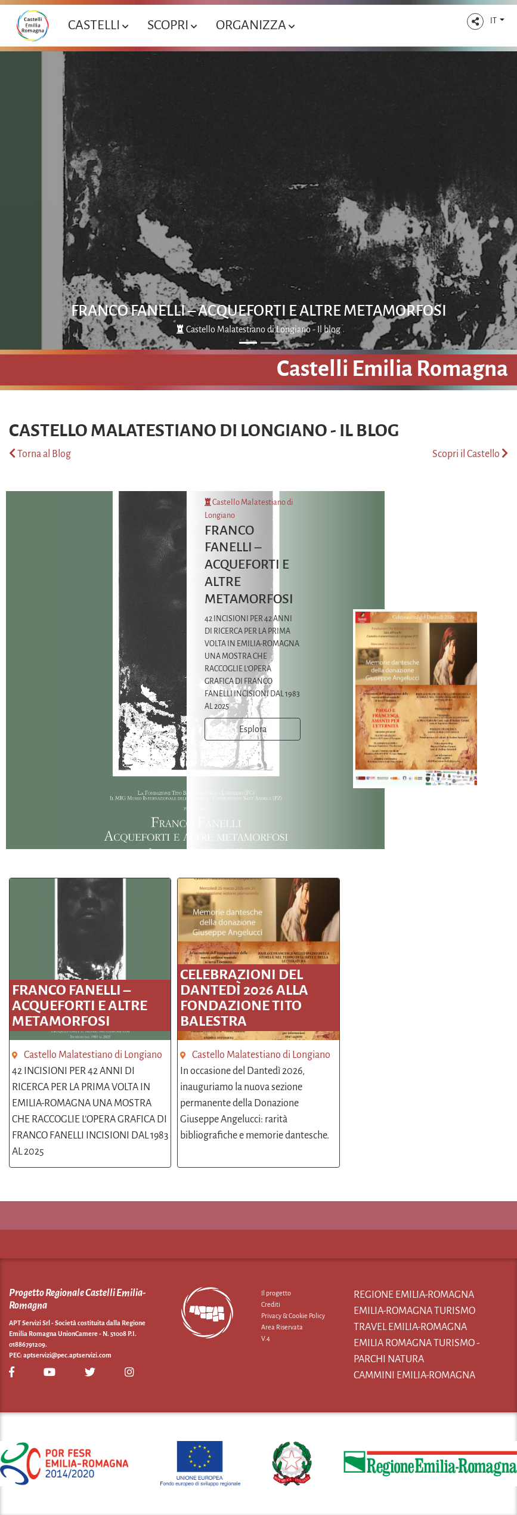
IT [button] (494, 21)
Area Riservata (282, 1327)
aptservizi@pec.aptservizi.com (67, 1355)
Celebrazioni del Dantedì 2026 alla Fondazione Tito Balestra (244, 998)
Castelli (98, 25)
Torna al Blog (40, 454)
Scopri (172, 25)
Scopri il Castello (470, 454)
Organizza (255, 25)
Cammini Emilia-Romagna (414, 1375)
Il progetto (276, 1293)
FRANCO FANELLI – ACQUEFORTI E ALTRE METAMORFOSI (259, 311)
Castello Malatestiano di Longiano (93, 1055)
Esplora (253, 729)
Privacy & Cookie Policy (293, 1315)
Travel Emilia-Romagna (410, 1327)
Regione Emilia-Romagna (414, 1294)
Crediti (270, 1304)
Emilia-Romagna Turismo (414, 1311)
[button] (475, 21)
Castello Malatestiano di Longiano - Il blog (258, 329)
